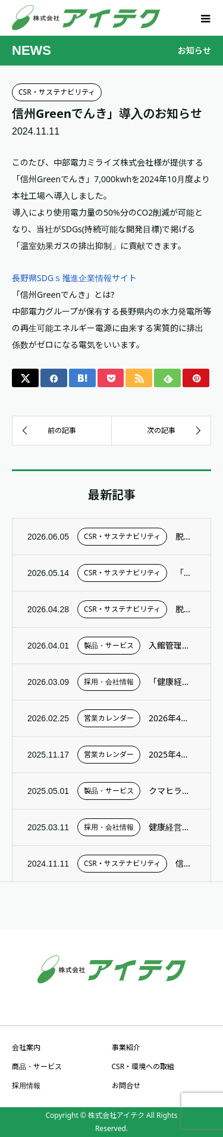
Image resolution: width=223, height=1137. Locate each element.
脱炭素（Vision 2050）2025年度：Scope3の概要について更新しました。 (185, 536)
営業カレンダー (109, 718)
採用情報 (26, 1085)
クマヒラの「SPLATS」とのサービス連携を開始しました (172, 790)
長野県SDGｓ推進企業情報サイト (74, 278)
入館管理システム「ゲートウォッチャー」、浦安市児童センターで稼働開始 (172, 645)
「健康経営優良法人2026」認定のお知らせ (172, 681)
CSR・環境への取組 (143, 1066)
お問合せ (126, 1085)
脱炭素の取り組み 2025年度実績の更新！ (185, 609)
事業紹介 (126, 1047)
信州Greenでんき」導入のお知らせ (185, 863)
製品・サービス (109, 645)
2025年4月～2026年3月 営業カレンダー (172, 754)
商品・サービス (37, 1066)
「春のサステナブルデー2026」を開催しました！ (185, 572)
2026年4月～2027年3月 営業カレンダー (172, 718)
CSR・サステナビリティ (56, 92)
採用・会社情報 (109, 682)
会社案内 (26, 1047)
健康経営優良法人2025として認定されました (172, 827)
